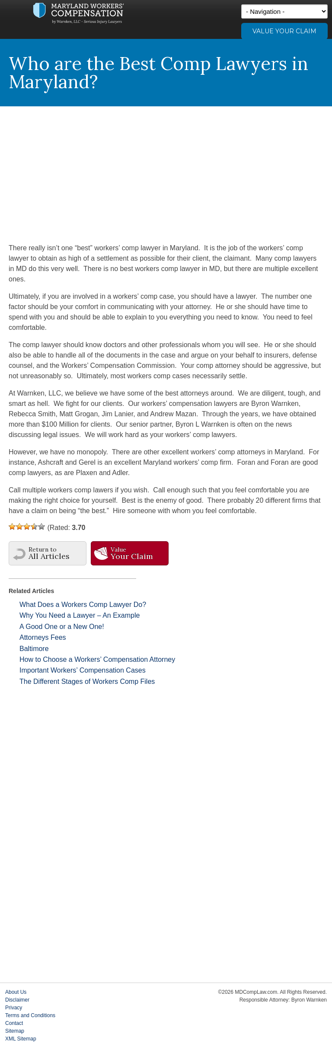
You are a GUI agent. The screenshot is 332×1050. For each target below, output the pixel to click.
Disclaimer (17, 1000)
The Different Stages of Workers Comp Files (87, 681)
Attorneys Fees (42, 637)
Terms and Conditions (30, 1015)
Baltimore (34, 648)
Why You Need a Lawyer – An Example (79, 615)
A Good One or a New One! (61, 626)
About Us (15, 992)
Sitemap (14, 1031)
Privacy (13, 1008)
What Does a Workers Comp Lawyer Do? (82, 604)
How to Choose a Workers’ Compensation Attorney (97, 659)
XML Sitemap (20, 1039)
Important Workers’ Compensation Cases (82, 670)
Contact (14, 1023)
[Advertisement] (166, 171)
